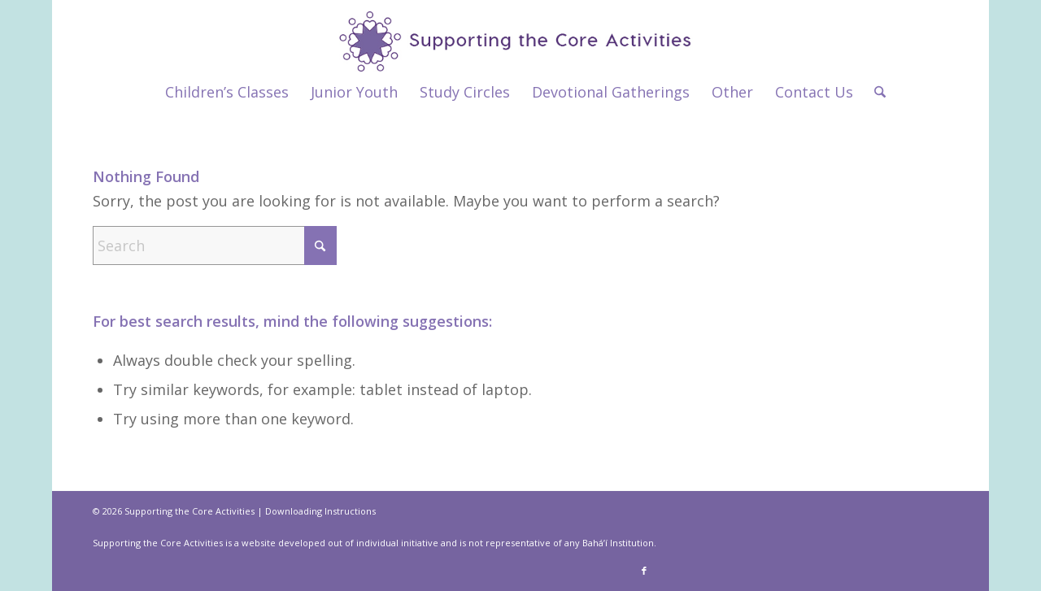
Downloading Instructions (320, 511)
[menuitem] (227, 92)
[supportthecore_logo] (521, 36)
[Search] (875, 92)
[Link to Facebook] (644, 570)
